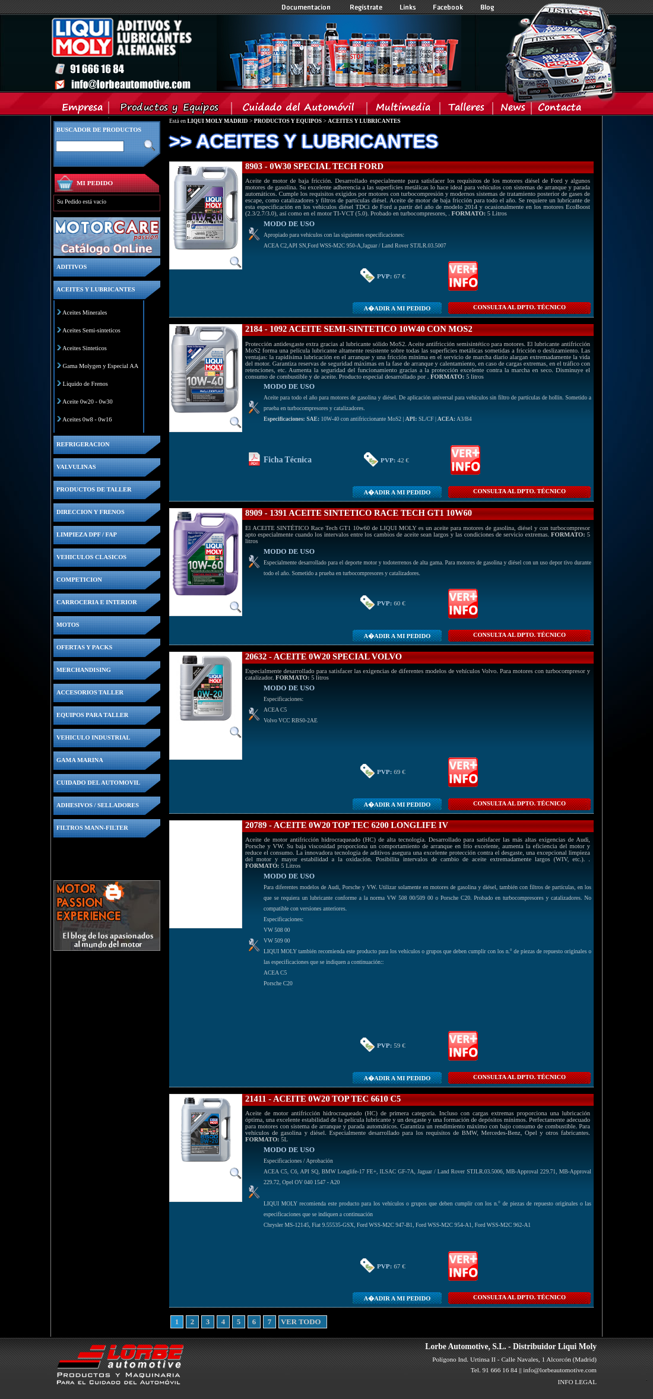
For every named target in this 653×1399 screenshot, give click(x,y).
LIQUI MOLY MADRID (217, 121)
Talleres (466, 109)
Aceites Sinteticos (84, 348)
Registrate (366, 7)
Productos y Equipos (170, 109)
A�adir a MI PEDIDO (397, 308)
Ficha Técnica (288, 459)
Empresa (82, 109)
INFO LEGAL (577, 1381)
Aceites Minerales (84, 312)
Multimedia (403, 109)
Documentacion (307, 7)
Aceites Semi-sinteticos (91, 330)
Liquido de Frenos (85, 383)
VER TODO (285, 1322)
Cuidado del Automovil (300, 109)
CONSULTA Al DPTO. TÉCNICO (519, 307)
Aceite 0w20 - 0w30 (87, 401)
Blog (487, 7)
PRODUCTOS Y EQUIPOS (288, 121)
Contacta (559, 109)
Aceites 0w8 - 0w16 (87, 419)
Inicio (255, 53)
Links (408, 7)
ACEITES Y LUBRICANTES (364, 121)
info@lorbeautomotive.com (560, 1369)
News (512, 109)
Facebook (448, 7)
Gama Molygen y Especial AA (101, 366)
